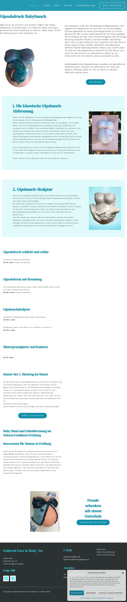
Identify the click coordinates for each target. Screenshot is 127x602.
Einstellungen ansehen (111, 593)
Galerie (58, 5)
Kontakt (48, 5)
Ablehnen (91, 593)
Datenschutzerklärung (98, 598)
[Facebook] (6, 578)
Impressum (109, 598)
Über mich (69, 5)
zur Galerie (95, 82)
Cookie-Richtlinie (85, 598)
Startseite (37, 5)
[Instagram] (13, 578)
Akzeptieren (77, 593)
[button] (123, 573)
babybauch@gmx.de (72, 557)
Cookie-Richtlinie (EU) (105, 555)
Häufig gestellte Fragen (86, 5)
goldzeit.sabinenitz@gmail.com (76, 559)
